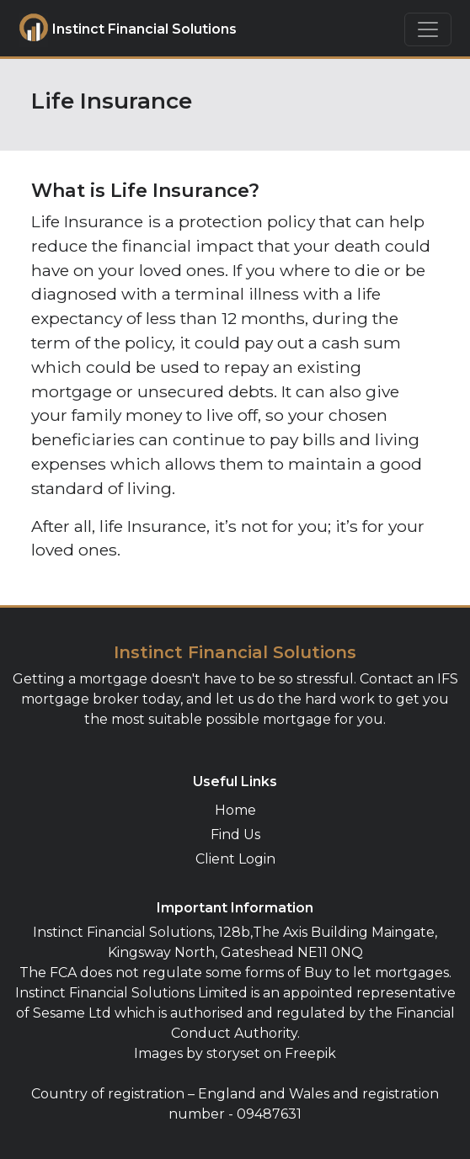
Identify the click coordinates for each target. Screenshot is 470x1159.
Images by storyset (197, 1053)
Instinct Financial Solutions (112, 30)
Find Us (235, 835)
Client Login (235, 859)
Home (235, 810)
